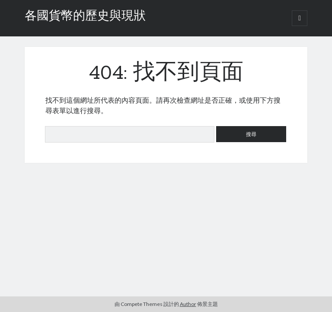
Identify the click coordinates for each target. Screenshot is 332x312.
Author (188, 304)
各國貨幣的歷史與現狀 (85, 16)
